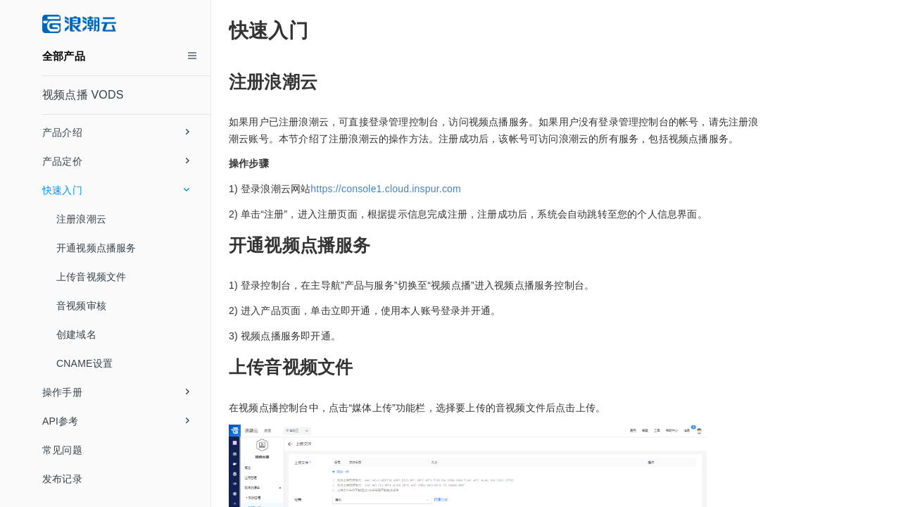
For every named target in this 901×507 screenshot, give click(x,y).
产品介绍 (115, 132)
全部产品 (63, 56)
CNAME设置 (84, 363)
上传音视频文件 (91, 276)
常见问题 (62, 450)
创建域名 (76, 334)
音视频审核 (81, 305)
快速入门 (115, 190)
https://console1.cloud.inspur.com (385, 188)
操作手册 (115, 392)
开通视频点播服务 (96, 248)
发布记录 (62, 478)
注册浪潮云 (81, 219)
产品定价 (115, 161)
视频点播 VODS (83, 95)
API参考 (115, 421)
